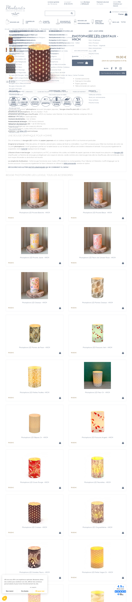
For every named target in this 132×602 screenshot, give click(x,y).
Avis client (94, 92)
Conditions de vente (39, 595)
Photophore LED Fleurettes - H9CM (66, 394)
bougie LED (118, 152)
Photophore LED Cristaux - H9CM (95, 37)
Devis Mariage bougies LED (69, 591)
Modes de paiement (79, 91)
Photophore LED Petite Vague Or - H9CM (106, 439)
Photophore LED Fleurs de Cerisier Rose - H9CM (25, 259)
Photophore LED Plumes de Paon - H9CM (25, 303)
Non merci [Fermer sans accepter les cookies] (9, 591)
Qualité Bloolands (66, 582)
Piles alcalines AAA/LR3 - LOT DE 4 (106, 530)
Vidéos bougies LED (67, 595)
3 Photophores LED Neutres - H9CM (25, 530)
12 (91, 490)
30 (11, 535)
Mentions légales (38, 598)
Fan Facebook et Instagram (113, 73)
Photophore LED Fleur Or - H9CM (25, 349)
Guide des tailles (43, 91)
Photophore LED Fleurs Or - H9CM (26, 484)
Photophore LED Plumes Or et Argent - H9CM (66, 484)
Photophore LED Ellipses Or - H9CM (66, 349)
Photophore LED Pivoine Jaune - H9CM (106, 213)
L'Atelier (63, 586)
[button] (4, 598)
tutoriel (24, 149)
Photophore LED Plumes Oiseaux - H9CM (106, 258)
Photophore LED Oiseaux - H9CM (66, 258)
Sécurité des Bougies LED (69, 584)
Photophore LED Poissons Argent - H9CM (106, 349)
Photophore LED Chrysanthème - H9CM (25, 439)
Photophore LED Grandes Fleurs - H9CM (66, 439)
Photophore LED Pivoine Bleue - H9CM (66, 213)
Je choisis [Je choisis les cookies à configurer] (24, 591)
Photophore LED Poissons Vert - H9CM (66, 303)
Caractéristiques (14, 91)
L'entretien (63, 593)
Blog (106, 68)
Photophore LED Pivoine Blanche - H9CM (25, 213)
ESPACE (117, 4)
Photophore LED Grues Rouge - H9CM (25, 394)
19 (11, 218)
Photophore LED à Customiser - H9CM (106, 484)
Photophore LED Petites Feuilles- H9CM (106, 303)
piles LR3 (23, 131)
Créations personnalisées (69, 588)
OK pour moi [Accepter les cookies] (39, 591)
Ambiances (29, 91)
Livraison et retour (61, 91)
